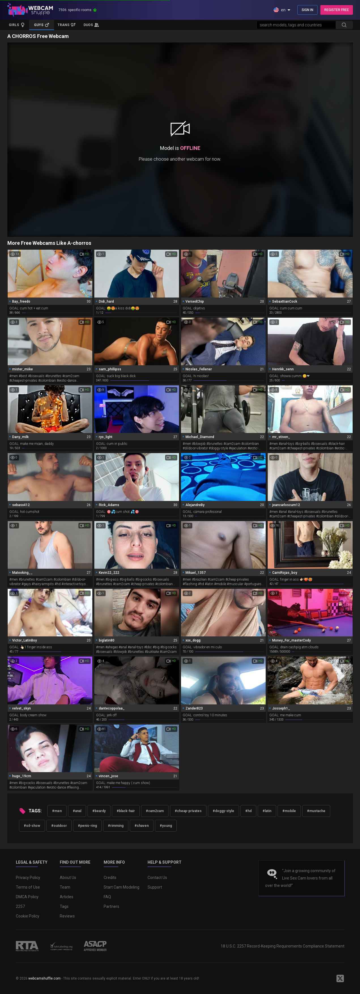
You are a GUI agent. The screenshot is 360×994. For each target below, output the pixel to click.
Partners (111, 906)
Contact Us (157, 878)
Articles (66, 897)
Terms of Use (28, 887)
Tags (64, 906)
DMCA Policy (27, 897)
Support (155, 887)
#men (57, 811)
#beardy (99, 811)
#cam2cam (155, 811)
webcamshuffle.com (44, 978)
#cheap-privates (188, 811)
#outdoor (59, 826)
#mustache (316, 811)
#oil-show (32, 826)
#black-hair (126, 811)
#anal (77, 811)
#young (166, 826)
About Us (68, 878)
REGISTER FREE (336, 10)
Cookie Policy (27, 916)
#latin (267, 811)
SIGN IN (307, 10)
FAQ (107, 897)
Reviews (67, 916)
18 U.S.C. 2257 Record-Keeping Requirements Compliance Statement (282, 946)
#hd (248, 811)
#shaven (142, 826)
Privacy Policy (28, 878)
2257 (20, 906)
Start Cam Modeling (121, 887)
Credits (110, 878)
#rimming (115, 826)
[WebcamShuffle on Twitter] (340, 978)
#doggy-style (223, 811)
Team (65, 887)
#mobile (289, 811)
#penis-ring (87, 826)
